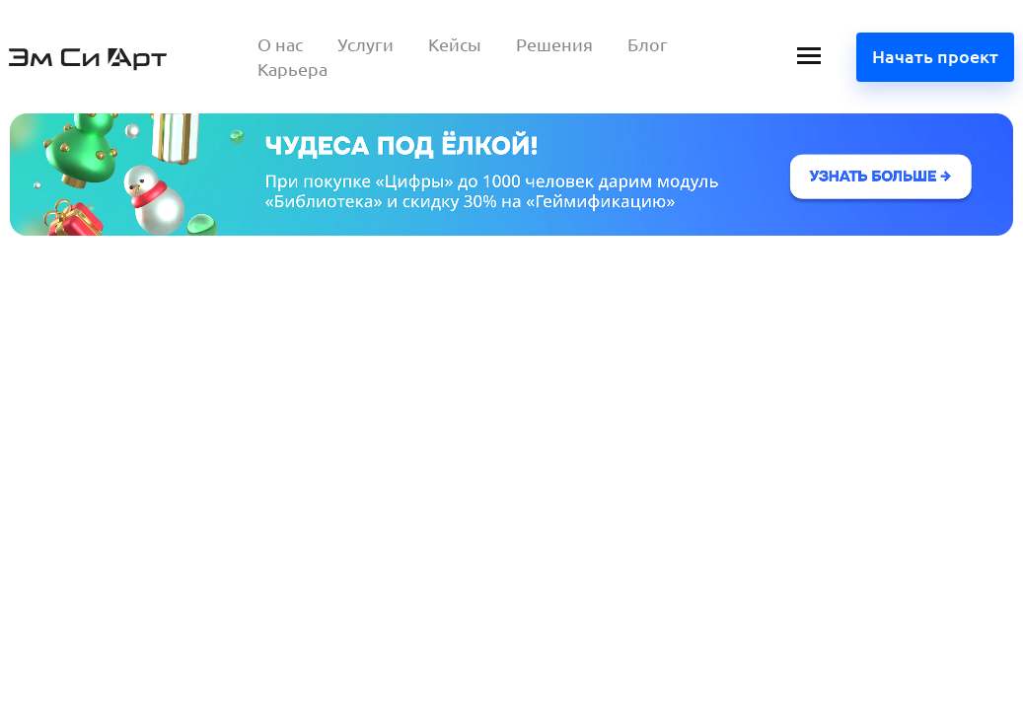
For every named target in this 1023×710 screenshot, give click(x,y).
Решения (554, 44)
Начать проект (935, 56)
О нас (280, 44)
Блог (647, 44)
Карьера (292, 69)
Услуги (365, 44)
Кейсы (454, 44)
